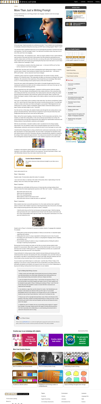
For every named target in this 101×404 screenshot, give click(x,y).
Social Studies (85, 389)
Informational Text (65, 386)
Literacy (16, 6)
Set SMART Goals (77, 93)
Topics (76, 1)
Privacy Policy (60, 402)
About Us (8, 386)
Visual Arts (84, 391)
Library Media (64, 389)
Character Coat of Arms (77, 102)
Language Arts (85, 380)
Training (97, 1)
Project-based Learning (72, 76)
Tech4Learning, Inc (45, 402)
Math (83, 383)
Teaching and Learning (46, 394)
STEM (62, 394)
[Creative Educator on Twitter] (12, 389)
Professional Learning (11, 383)
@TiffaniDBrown (26, 306)
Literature (63, 383)
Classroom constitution (77, 84)
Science (83, 386)
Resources (90, 1)
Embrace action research (74, 106)
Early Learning (44, 389)
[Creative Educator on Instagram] (76, 24)
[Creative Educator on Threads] (18, 389)
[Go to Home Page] (19, 2)
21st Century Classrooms (73, 73)
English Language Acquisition (68, 391)
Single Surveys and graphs (77, 119)
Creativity (69, 67)
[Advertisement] (76, 36)
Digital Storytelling (71, 70)
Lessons (83, 1)
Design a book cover (77, 110)
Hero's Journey (77, 89)
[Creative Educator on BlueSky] (21, 389)
